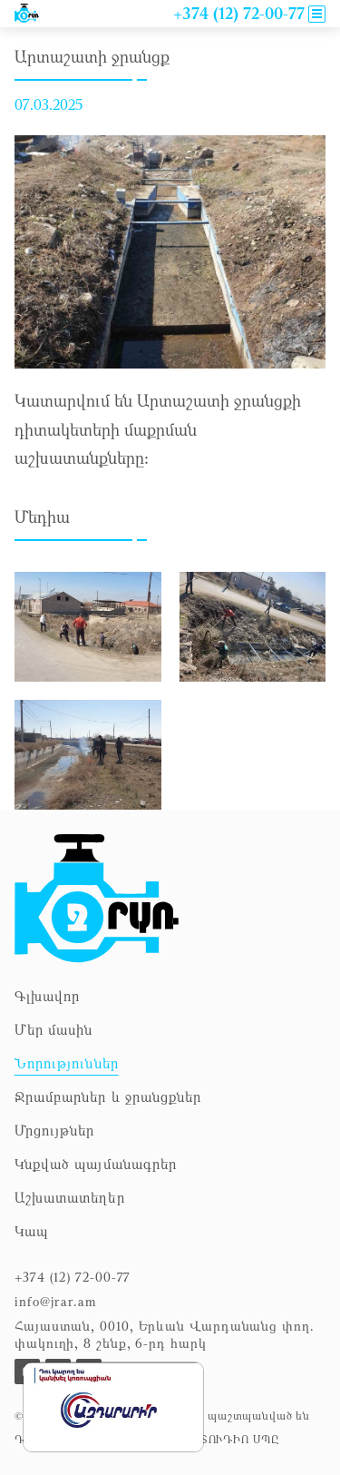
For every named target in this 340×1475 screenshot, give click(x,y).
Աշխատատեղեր (70, 1197)
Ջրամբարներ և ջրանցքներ (108, 1096)
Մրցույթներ (55, 1130)
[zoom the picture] (88, 582)
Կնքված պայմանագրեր (96, 1164)
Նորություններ (67, 1063)
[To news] (27, 14)
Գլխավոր (47, 996)
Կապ (31, 1231)
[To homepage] (97, 898)
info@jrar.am (56, 1301)
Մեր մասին (53, 1029)
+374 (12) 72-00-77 (73, 1276)
